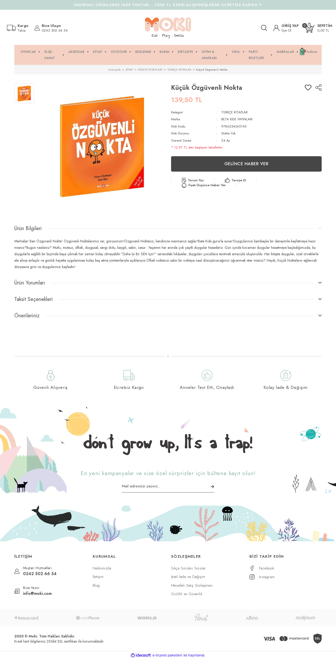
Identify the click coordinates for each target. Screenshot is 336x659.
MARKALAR (285, 52)
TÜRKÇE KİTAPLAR (234, 112)
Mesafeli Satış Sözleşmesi (192, 585)
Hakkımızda (102, 568)
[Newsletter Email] (168, 488)
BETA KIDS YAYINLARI (237, 119)
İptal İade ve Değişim (188, 576)
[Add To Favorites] (308, 87)
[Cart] (318, 28)
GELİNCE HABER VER (246, 164)
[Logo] (168, 27)
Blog (96, 585)
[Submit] (212, 486)
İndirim (312, 52)
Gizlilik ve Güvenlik (186, 594)
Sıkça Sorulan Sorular (188, 568)
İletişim (98, 576)
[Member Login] (286, 28)
